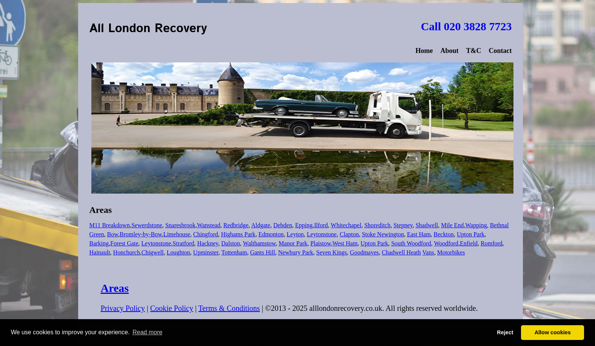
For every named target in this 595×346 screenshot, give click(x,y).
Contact (500, 50)
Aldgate (260, 225)
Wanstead (208, 225)
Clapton (349, 234)
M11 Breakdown (109, 225)
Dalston (230, 243)
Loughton (178, 252)
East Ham (419, 234)
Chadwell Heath (401, 252)
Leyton (295, 234)
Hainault (99, 252)
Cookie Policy (171, 308)
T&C (473, 50)
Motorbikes (451, 252)
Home (424, 50)
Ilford (321, 225)
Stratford (183, 243)
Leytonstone (322, 234)
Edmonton (271, 234)
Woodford (446, 243)
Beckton (444, 234)
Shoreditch (377, 225)
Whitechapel (346, 225)
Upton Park (470, 234)
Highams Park (238, 234)
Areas (115, 288)
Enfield (469, 243)
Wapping (476, 225)
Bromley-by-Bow (141, 234)
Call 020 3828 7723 (466, 26)
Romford (492, 243)
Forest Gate (124, 243)
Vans (428, 252)
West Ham (345, 243)
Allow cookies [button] (553, 332)
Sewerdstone (146, 225)
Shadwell (427, 225)
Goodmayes (364, 252)
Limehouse (176, 234)
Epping (304, 225)
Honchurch (126, 252)
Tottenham (234, 252)
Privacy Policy (123, 308)
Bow (112, 234)
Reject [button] (505, 332)
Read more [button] (147, 332)
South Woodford (411, 243)
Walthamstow (259, 243)
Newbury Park (295, 252)
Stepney (403, 225)
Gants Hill (262, 252)
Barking (99, 243)
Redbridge (235, 225)
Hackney (207, 243)
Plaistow (320, 243)
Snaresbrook (180, 225)
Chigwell (153, 252)
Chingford (205, 234)
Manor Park (293, 243)
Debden (282, 225)
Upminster (206, 252)
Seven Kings (331, 252)
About (449, 50)
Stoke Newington (383, 234)
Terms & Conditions (229, 308)
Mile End (452, 225)
